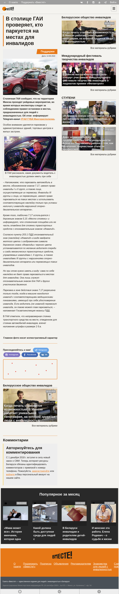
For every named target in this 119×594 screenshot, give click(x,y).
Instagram (11, 355)
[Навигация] (114, 8)
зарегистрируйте (41, 471)
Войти (113, 2)
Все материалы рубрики (44, 425)
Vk (44, 355)
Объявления (61, 563)
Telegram (41, 350)
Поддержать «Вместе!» (33, 2)
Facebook (29, 355)
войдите (10, 474)
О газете (13, 2)
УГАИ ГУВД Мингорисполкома (37, 119)
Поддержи (48, 51)
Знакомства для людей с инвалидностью (102, 566)
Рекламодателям (81, 563)
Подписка (45, 563)
